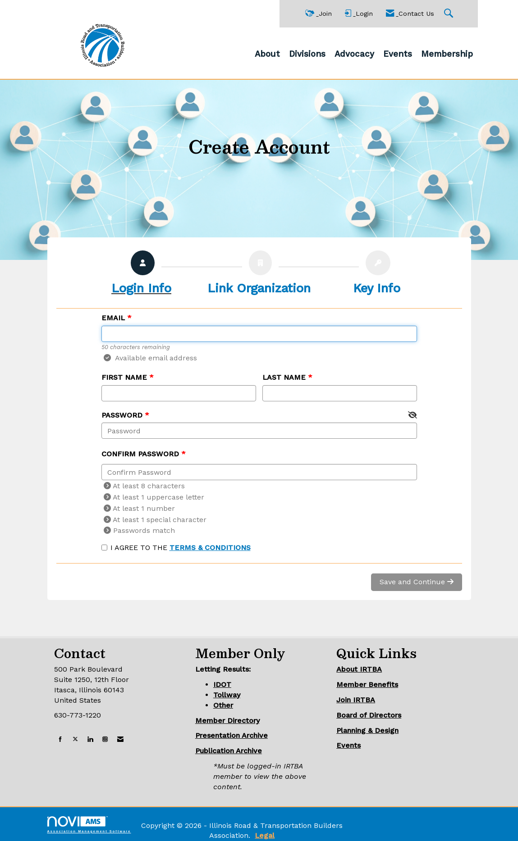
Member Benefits (367, 684)
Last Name (284, 377)
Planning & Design (367, 730)
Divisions (307, 54)
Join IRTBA (355, 700)
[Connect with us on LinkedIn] (90, 739)
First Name (124, 377)
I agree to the (176, 547)
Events (397, 54)
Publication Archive (228, 750)
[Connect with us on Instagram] (105, 739)
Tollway (226, 695)
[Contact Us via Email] (120, 739)
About (267, 54)
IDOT (222, 684)
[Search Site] (449, 13)
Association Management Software (89, 824)
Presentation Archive (231, 735)
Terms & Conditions (210, 547)
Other (223, 705)
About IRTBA (359, 669)
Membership (447, 54)
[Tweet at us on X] (75, 739)
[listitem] (141, 275)
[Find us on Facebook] (60, 739)
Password (121, 415)
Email (113, 318)
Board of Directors (368, 715)
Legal (265, 835)
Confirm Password (140, 454)
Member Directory (227, 720)
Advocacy (354, 54)
